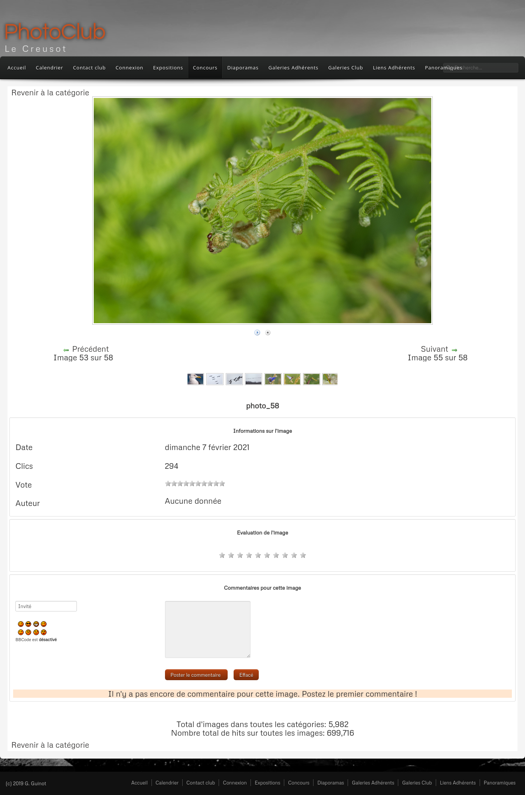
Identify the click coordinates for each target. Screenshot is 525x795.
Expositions (168, 67)
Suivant (434, 349)
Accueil (17, 67)
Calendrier (49, 67)
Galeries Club (345, 67)
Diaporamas (243, 67)
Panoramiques (500, 783)
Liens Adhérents (394, 67)
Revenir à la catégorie (50, 92)
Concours (205, 67)
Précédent (90, 349)
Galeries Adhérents (293, 67)
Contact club (89, 67)
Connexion (129, 67)
